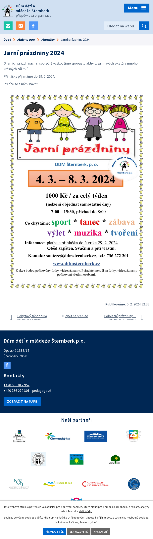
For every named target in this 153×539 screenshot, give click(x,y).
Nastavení (101, 531)
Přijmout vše (54, 531)
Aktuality (48, 40)
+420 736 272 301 (16, 390)
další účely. (85, 511)
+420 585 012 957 (16, 385)
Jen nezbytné (79, 531)
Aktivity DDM (26, 40)
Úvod (7, 40)
